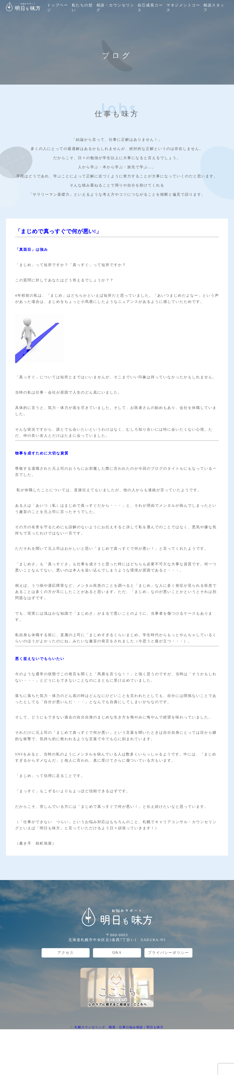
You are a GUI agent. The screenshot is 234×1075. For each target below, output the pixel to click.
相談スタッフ (214, 7)
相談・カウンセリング (115, 7)
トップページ (57, 7)
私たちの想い (82, 7)
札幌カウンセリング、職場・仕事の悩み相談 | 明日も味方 (119, 1027)
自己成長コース (150, 7)
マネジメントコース (183, 7)
